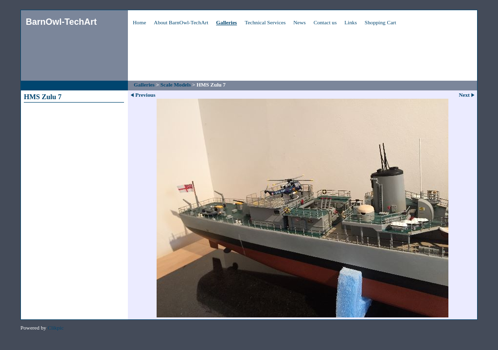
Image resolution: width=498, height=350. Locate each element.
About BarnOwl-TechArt (181, 22)
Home (139, 22)
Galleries (226, 22)
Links (350, 22)
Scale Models (175, 85)
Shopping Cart (380, 22)
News (299, 22)
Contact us (325, 22)
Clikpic (56, 328)
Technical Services (265, 22)
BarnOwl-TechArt (61, 22)
